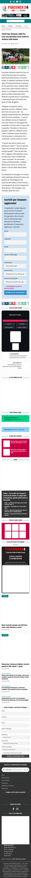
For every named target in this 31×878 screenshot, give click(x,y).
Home (3, 775)
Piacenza (9, 324)
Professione (8, 262)
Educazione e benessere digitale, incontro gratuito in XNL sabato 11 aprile (19, 451)
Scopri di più (7, 855)
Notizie (10, 26)
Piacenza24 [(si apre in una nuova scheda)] (21, 429)
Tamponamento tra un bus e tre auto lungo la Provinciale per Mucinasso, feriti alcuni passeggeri (15, 699)
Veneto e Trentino (22, 327)
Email (6, 247)
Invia (19, 419)
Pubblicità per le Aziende (8, 785)
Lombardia (22, 324)
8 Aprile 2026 (6, 629)
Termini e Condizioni (22, 876)
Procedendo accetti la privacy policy (13, 287)
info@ (10, 853)
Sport (15, 460)
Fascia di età (8, 270)
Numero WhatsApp (10, 255)
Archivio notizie (5, 777)
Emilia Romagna (9, 327)
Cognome (7, 239)
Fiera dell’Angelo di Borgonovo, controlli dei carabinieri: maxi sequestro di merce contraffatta (15, 688)
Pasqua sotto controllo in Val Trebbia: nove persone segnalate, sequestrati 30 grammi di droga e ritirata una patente (15, 677)
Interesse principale (10, 278)
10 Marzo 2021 (6, 43)
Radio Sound (14, 429)
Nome (6, 231)
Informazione (5, 783)
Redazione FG (15, 43)
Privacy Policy (14, 876)
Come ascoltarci (5, 780)
